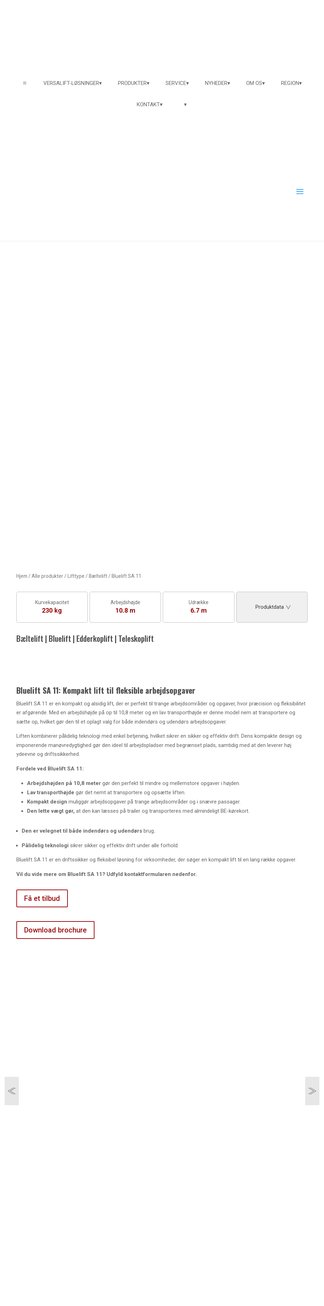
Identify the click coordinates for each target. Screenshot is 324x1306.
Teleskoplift (136, 638)
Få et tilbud (42, 898)
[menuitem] (72, 83)
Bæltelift (98, 576)
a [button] (24, 83)
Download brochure (55, 930)
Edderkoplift (94, 638)
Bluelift (60, 638)
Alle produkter (47, 576)
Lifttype (76, 576)
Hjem (21, 576)
